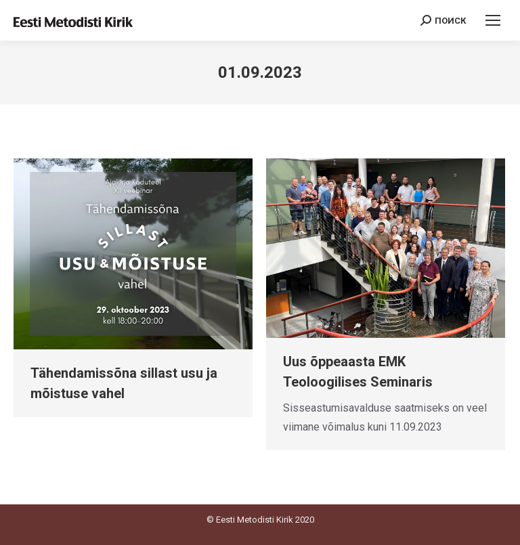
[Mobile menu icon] (492, 20)
